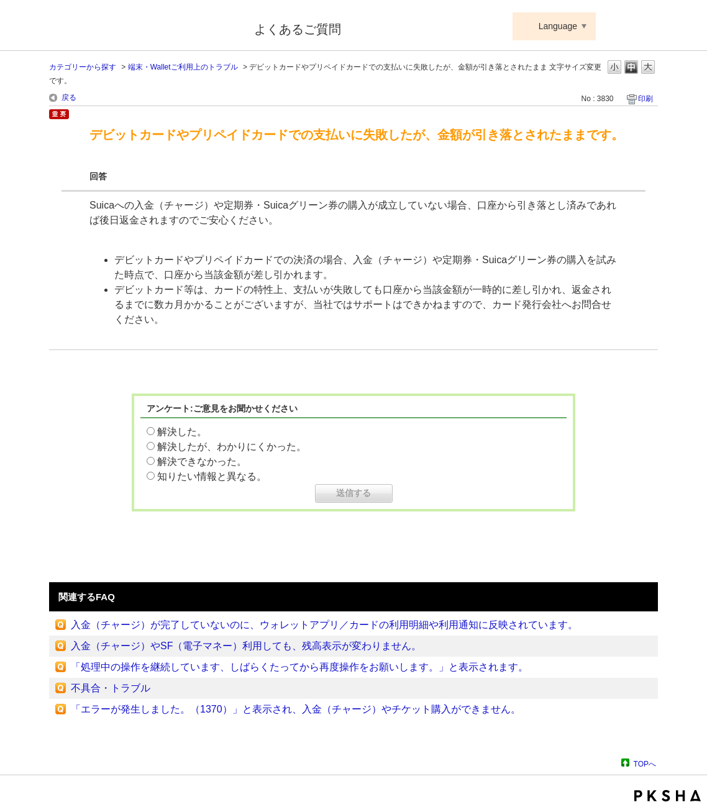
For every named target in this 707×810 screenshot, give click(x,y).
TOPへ (645, 764)
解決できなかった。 (202, 461)
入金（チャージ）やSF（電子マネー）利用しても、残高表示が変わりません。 (246, 646)
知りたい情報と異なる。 (212, 476)
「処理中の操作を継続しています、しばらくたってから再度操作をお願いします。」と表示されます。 (299, 667)
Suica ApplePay (143, 27)
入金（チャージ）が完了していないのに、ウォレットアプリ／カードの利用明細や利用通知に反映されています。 (324, 624)
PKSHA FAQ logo (667, 796)
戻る (69, 97)
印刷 (645, 98)
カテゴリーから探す (82, 67)
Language (558, 26)
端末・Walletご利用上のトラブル (183, 67)
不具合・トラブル (110, 688)
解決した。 (182, 431)
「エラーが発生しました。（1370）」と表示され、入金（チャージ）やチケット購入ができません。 (296, 709)
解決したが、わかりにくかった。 (231, 446)
